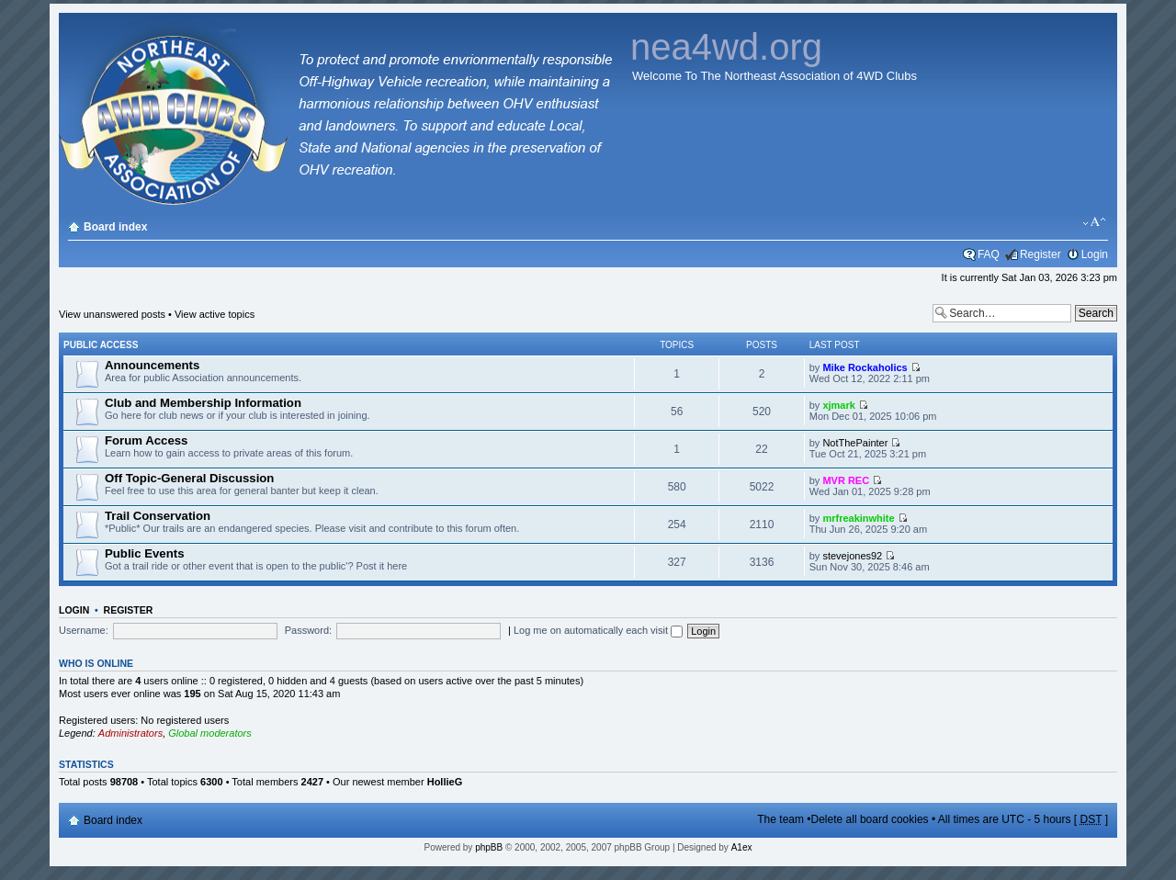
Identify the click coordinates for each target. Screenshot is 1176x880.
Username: (83, 630)
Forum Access (146, 440)
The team (780, 819)
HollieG (445, 781)
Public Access (100, 345)
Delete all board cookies (870, 819)
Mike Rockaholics (864, 367)
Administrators (130, 733)
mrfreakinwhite (858, 518)
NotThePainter (855, 442)
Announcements (152, 365)
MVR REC (845, 480)
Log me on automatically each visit (598, 630)
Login (1094, 254)
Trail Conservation (157, 516)
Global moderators (210, 733)
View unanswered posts (112, 314)
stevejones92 (852, 555)
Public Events (144, 553)
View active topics (214, 314)
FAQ (989, 254)
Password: (308, 630)
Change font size (1094, 222)
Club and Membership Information (203, 403)
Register (1040, 254)
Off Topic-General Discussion (189, 478)
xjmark (838, 405)
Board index (115, 226)
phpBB (489, 847)
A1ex (741, 847)
